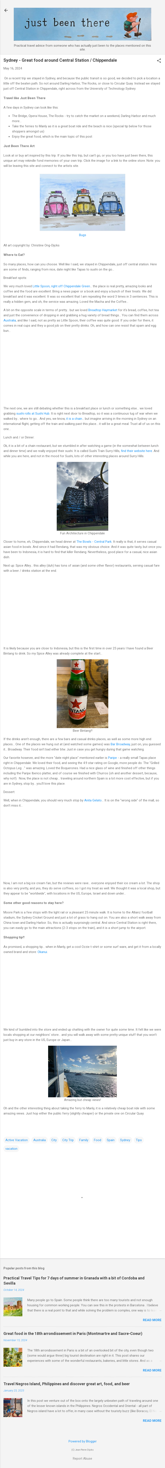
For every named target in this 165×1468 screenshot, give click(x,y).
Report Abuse (82, 1458)
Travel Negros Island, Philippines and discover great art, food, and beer (66, 1384)
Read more (152, 1320)
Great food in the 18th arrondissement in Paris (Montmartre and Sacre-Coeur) (72, 1333)
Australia (9, 320)
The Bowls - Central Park (94, 542)
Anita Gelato (93, 800)
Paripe (112, 758)
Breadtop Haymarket (102, 310)
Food (97, 1140)
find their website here (136, 451)
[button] (159, 61)
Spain (111, 1140)
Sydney (125, 1140)
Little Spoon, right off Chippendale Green (61, 286)
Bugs (82, 235)
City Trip (68, 1140)
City (54, 1140)
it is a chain (74, 419)
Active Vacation (16, 1140)
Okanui (42, 952)
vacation (11, 1149)
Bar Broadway (120, 744)
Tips (139, 1140)
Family (83, 1140)
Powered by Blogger (83, 1441)
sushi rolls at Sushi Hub (32, 413)
